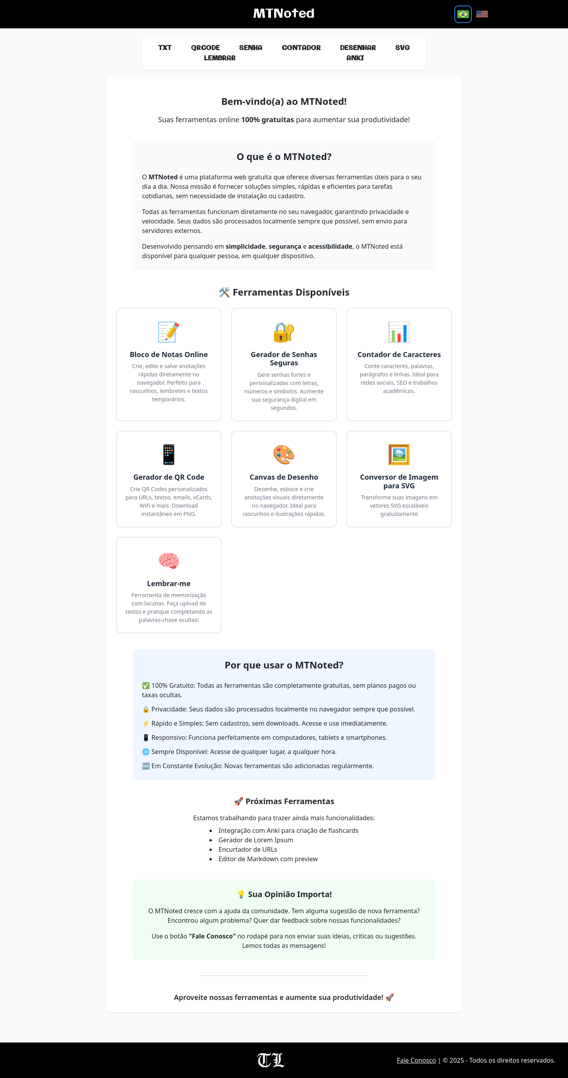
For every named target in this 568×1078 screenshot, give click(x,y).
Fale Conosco (416, 1060)
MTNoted (283, 14)
